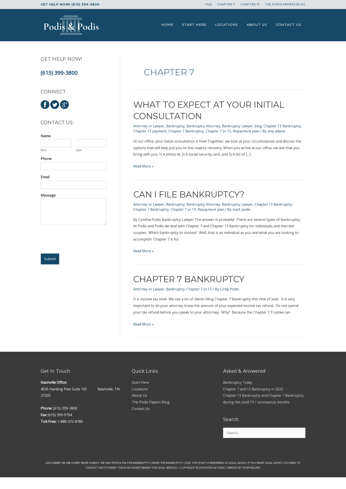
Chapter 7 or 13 (241, 131)
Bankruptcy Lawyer (240, 126)
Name (46, 136)
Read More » (143, 171)
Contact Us (141, 413)
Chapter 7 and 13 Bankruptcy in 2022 (253, 393)
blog (262, 126)
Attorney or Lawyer (149, 126)
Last (78, 150)
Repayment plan (269, 131)
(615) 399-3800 (59, 72)
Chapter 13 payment (171, 131)
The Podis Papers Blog (150, 406)
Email (45, 177)
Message (48, 195)
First (43, 150)
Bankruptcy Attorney (205, 126)
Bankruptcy (176, 126)
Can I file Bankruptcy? (191, 199)
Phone (46, 158)
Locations (140, 393)
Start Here (140, 387)
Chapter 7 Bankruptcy (208, 131)
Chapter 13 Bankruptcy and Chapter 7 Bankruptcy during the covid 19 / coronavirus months (260, 407)
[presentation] (74, 246)
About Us (139, 400)
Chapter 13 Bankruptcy (277, 209)
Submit (50, 258)
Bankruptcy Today (238, 387)
